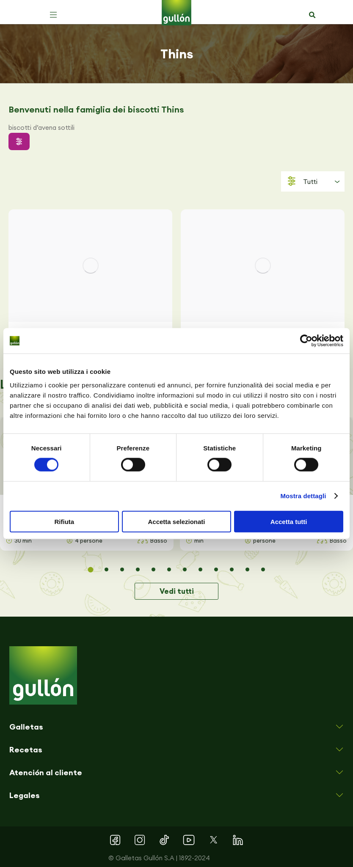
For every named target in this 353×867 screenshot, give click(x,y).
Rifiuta (64, 521)
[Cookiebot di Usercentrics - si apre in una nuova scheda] (306, 341)
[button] (53, 15)
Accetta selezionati (176, 521)
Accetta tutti (288, 521)
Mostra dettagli (303, 495)
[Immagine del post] (90, 265)
